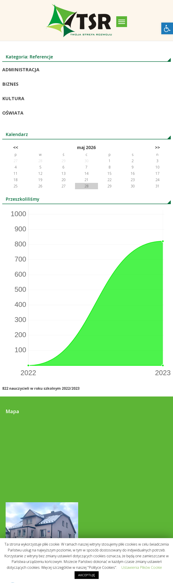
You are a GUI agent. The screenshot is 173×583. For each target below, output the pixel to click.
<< (15, 147)
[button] (167, 28)
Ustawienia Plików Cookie (141, 567)
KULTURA (13, 98)
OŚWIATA (12, 113)
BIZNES (10, 84)
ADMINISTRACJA (20, 70)
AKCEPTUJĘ (86, 575)
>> (157, 147)
